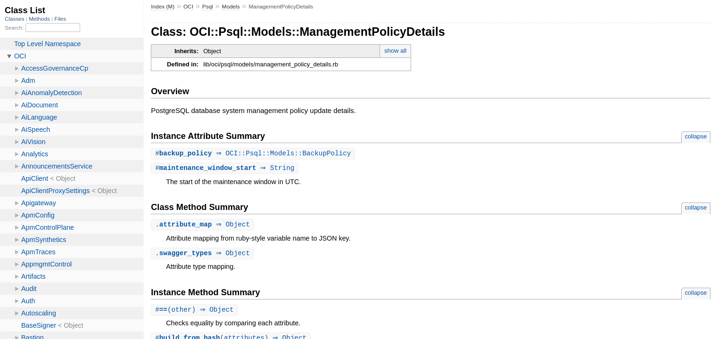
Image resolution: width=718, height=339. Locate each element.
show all (395, 50)
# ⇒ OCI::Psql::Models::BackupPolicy (254, 153)
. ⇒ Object (203, 225)
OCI (188, 6)
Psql (207, 6)
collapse (696, 136)
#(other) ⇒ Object (195, 311)
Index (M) (162, 6)
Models (231, 6)
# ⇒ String (226, 168)
